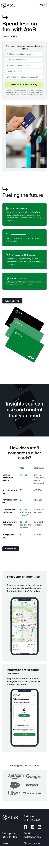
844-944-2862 (32, 820)
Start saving (12, 301)
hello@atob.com (33, 837)
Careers (5, 843)
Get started (10, 549)
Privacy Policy (22, 92)
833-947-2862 (10, 837)
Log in (42, 5)
